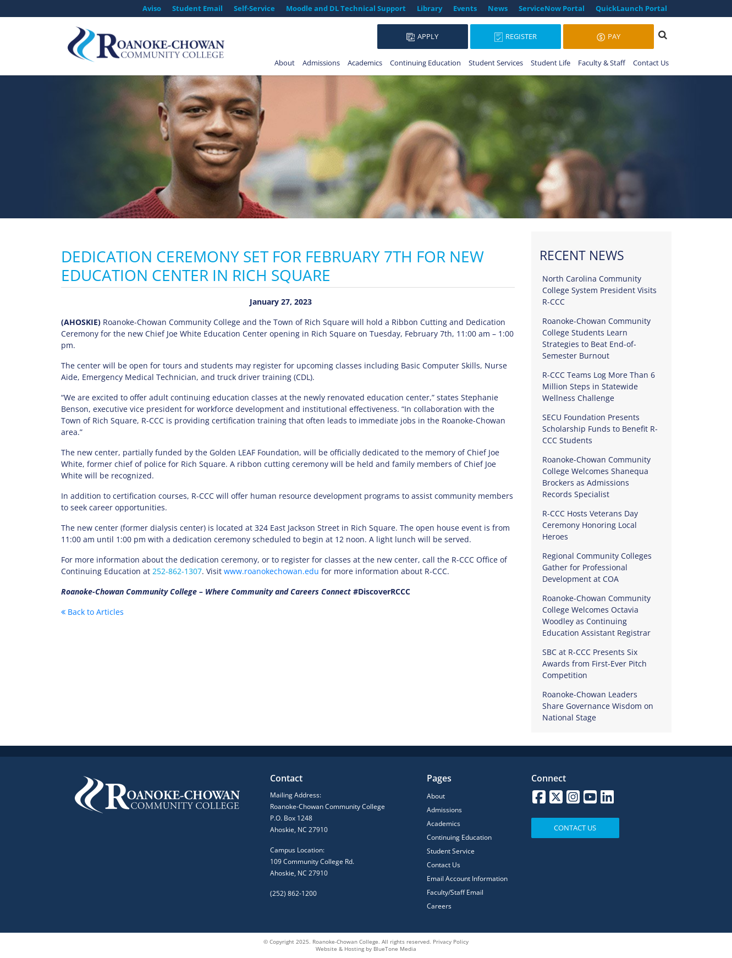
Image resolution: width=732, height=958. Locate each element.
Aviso (151, 8)
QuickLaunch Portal (631, 8)
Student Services (496, 63)
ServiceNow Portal (552, 8)
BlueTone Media (394, 949)
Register (515, 36)
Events (465, 8)
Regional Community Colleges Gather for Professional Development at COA (597, 567)
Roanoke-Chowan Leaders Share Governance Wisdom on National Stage (597, 706)
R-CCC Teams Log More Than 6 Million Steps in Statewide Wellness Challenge (598, 386)
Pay (608, 36)
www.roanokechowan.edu (271, 571)
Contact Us (651, 63)
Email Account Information (467, 878)
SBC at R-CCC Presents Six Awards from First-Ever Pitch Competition (594, 663)
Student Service (451, 851)
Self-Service (254, 8)
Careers (439, 906)
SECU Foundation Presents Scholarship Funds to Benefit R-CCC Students (600, 428)
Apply (422, 36)
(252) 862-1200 (293, 893)
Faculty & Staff (601, 63)
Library (429, 8)
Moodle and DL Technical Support (346, 8)
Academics (365, 63)
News (498, 8)
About (284, 63)
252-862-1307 (177, 571)
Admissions (321, 63)
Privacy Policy (451, 941)
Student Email (197, 8)
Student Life (550, 63)
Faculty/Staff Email (455, 892)
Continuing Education (425, 63)
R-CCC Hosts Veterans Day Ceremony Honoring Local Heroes (590, 525)
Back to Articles (92, 612)
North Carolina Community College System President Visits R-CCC (599, 290)
